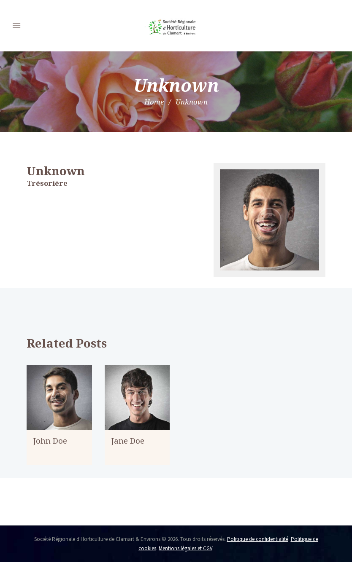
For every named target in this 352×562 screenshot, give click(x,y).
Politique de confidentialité (257, 539)
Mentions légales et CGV (185, 548)
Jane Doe (127, 440)
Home (154, 102)
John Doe (50, 440)
